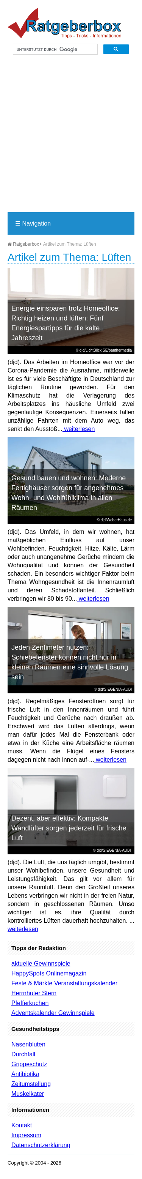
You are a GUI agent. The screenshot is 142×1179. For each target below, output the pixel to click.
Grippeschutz (29, 1064)
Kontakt (21, 1125)
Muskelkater (27, 1094)
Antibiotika (25, 1074)
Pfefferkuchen (29, 1003)
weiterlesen (78, 429)
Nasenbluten (28, 1044)
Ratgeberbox (23, 244)
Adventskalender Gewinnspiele (53, 1013)
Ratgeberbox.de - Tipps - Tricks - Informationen (64, 23)
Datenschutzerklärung (40, 1145)
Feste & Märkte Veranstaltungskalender (64, 983)
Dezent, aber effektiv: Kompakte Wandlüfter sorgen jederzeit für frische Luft (68, 828)
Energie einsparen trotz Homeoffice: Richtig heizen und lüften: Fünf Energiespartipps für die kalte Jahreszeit (65, 323)
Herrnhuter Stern (33, 993)
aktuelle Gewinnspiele (40, 963)
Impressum (26, 1135)
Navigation (33, 223)
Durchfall (23, 1054)
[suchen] (54, 49)
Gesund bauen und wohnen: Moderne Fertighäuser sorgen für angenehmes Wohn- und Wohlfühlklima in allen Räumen (68, 492)
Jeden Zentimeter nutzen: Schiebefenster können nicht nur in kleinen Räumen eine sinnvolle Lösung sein (69, 662)
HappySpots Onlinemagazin (48, 973)
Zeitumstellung (31, 1084)
